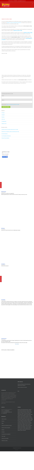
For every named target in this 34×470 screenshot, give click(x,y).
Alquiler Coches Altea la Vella (28, 414)
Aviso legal (3, 436)
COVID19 (3, 114)
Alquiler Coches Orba (28, 425)
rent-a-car (3, 119)
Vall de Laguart (28, 426)
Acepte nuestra (11, 104)
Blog (18, 391)
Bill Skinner (3, 228)
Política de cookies (4, 440)
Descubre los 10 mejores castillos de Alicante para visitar (10, 131)
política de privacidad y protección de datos (12, 104)
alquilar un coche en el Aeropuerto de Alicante (14, 22)
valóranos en (5, 156)
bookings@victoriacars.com (22, 0)
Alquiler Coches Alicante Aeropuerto (23, 409)
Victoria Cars (5, 413)
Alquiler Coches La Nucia (26, 424)
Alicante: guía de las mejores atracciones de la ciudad (10, 129)
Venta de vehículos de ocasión (22, 387)
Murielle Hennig (3, 191)
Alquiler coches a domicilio (22, 430)
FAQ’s (2, 423)
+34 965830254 (15, 0)
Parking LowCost (0, 279)
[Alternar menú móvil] (32, 3)
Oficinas (3, 421)
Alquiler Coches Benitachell (24, 416)
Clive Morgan (3, 299)
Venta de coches (0, 185)
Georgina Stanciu (3, 338)
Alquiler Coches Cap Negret (26, 419)
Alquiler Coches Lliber (25, 422)
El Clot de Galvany (4, 133)
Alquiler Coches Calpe (26, 418)
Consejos (3, 112)
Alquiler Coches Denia (23, 420)
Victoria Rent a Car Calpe (5, 151)
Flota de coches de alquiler (6, 427)
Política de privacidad (5, 438)
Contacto (3, 431)
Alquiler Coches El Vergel (21, 427)
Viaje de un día (4, 123)
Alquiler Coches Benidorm (22, 415)
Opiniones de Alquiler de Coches (7, 425)
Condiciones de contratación (6, 434)
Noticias (3, 429)
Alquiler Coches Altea (25, 413)
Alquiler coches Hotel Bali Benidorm (25, 429)
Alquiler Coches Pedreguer (22, 426)
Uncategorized (4, 121)
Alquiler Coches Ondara (21, 425)
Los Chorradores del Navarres (6, 135)
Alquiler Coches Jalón (24, 421)
